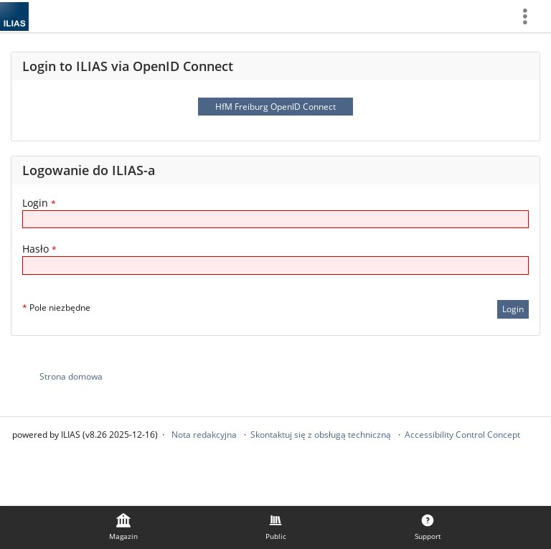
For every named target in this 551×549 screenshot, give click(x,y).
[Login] (275, 219)
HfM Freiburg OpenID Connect (275, 106)
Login (39, 203)
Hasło (39, 248)
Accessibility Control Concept (462, 434)
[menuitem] (530, 16)
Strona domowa (71, 376)
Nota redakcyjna (204, 434)
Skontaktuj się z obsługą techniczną (320, 434)
